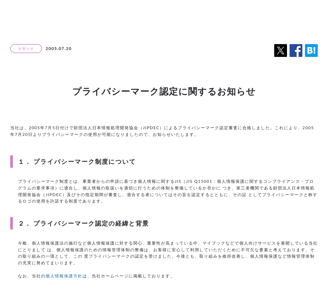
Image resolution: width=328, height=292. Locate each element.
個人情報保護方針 (64, 275)
